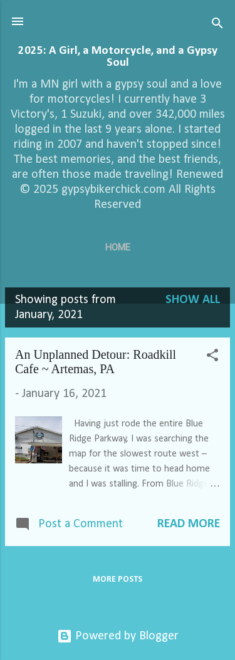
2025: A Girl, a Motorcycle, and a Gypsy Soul (117, 57)
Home (117, 247)
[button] (212, 357)
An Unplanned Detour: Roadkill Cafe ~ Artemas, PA (95, 362)
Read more (188, 524)
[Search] (217, 25)
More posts (117, 579)
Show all (192, 300)
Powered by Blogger (118, 636)
